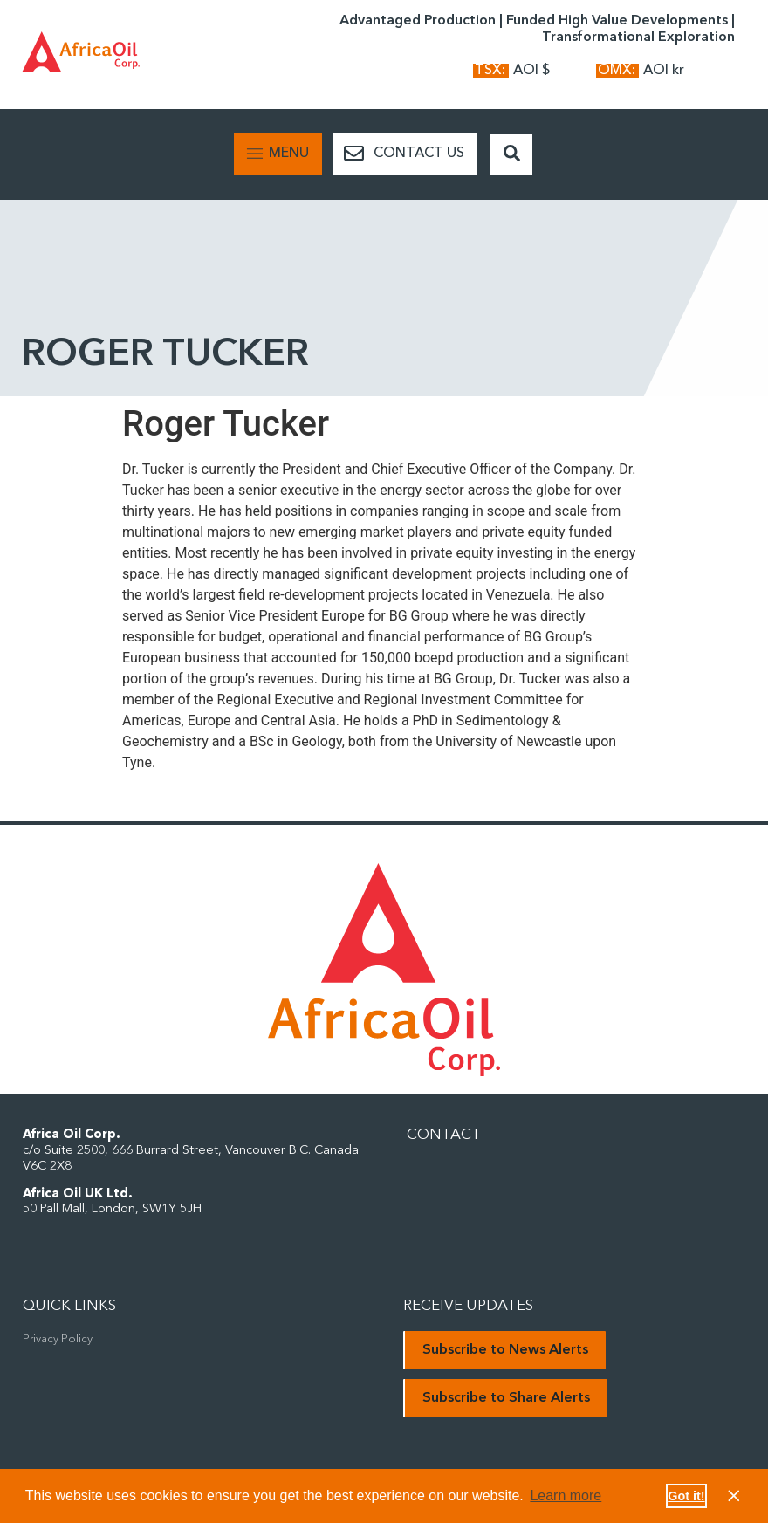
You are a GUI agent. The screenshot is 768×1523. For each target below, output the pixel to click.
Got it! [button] (686, 1496)
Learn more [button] (565, 1495)
